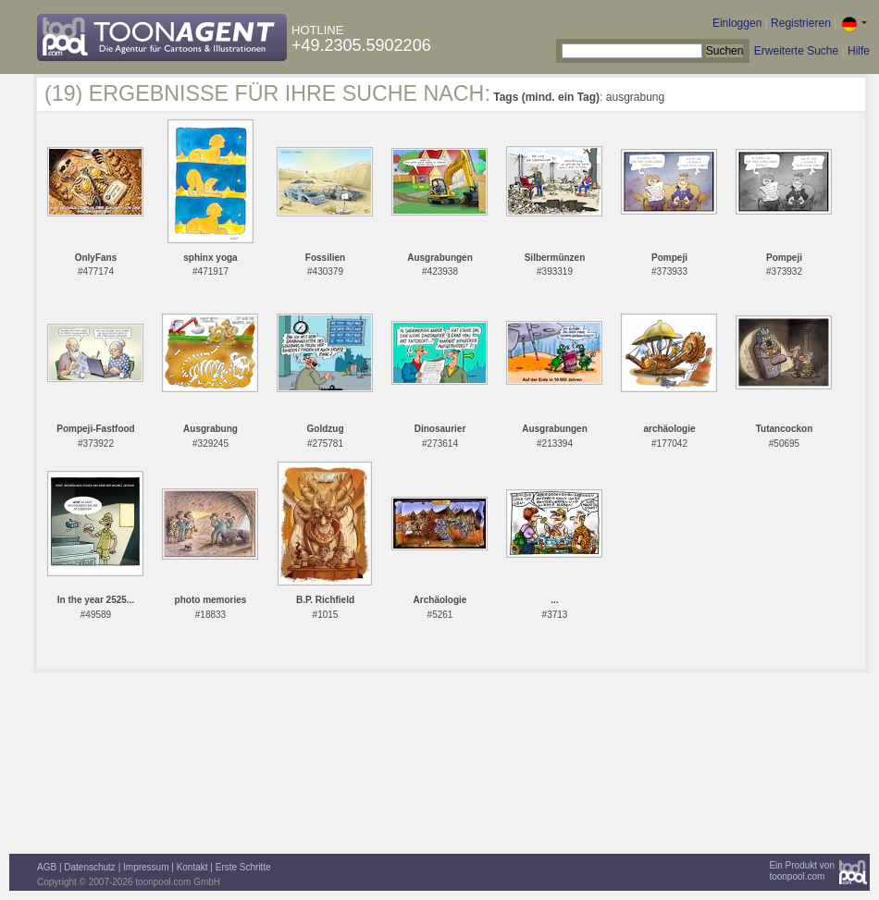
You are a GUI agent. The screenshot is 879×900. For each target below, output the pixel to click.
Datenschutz (90, 867)
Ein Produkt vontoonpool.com (802, 871)
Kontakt (192, 867)
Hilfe (859, 50)
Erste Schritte (243, 867)
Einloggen (736, 23)
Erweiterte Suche (796, 50)
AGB (46, 867)
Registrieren (801, 23)
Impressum (145, 867)
